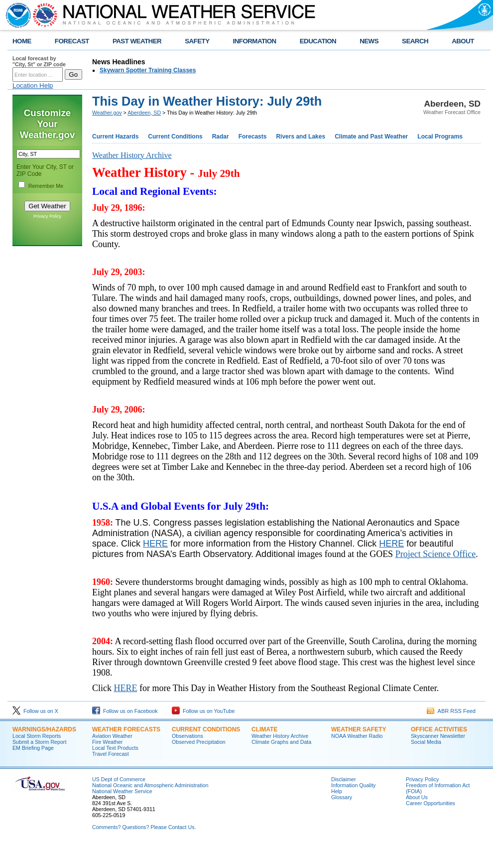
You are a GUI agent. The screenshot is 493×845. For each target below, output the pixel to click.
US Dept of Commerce (118, 779)
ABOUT (463, 41)
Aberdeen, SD (144, 113)
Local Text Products (115, 748)
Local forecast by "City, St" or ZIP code (39, 61)
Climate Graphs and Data (281, 742)
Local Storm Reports (36, 736)
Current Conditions (175, 136)
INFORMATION (254, 41)
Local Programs (440, 136)
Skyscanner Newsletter (438, 736)
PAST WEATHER (137, 41)
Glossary (341, 797)
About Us (417, 797)
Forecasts (253, 136)
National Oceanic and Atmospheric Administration (150, 785)
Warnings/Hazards (44, 729)
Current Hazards (115, 136)
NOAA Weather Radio (356, 736)
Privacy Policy (47, 216)
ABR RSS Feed (451, 711)
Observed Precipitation (199, 742)
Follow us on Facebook (125, 711)
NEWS (369, 41)
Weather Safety (358, 729)
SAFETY (197, 41)
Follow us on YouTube (203, 711)
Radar (220, 136)
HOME (21, 41)
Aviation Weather (112, 736)
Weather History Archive (279, 736)
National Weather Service (122, 791)
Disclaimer (343, 779)
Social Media (426, 742)
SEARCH (415, 41)
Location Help (32, 85)
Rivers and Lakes (300, 136)
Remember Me (45, 186)
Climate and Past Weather (371, 136)
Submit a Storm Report (39, 742)
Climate (264, 729)
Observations (187, 736)
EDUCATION (318, 41)
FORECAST (72, 41)
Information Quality (353, 785)
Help (336, 791)
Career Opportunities (430, 803)
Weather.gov (107, 113)
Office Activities (439, 729)
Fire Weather (107, 742)
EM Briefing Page (33, 748)
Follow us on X (35, 711)
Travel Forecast (110, 754)
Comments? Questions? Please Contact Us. (144, 827)
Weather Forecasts (126, 729)
